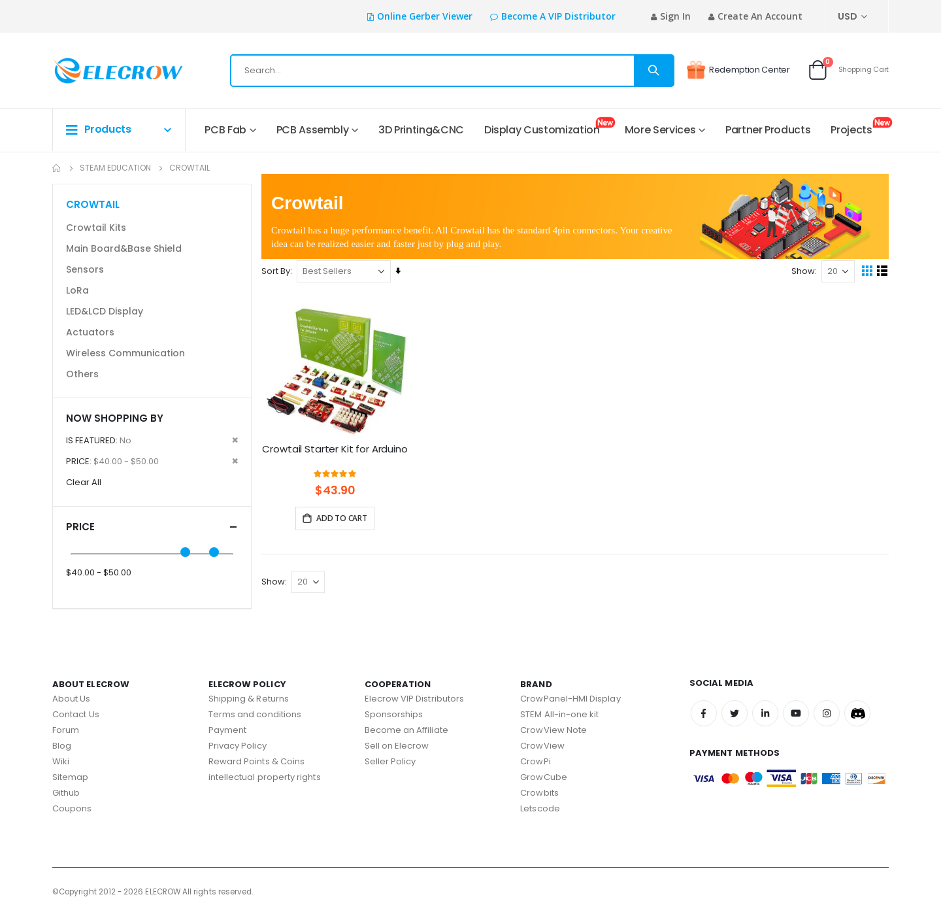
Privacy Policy (237, 745)
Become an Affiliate (406, 730)
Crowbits (539, 793)
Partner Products (767, 129)
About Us (71, 698)
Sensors (85, 269)
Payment (227, 730)
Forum (65, 730)
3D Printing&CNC (421, 129)
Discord (857, 713)
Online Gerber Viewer (424, 16)
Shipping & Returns (248, 698)
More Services (660, 129)
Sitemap (70, 777)
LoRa (77, 290)
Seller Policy (390, 761)
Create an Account (760, 16)
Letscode (540, 808)
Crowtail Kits (96, 227)
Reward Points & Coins (256, 761)
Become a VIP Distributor (558, 16)
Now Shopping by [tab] (114, 418)
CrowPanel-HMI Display (570, 698)
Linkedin (765, 713)
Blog (61, 745)
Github (66, 793)
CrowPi (535, 761)
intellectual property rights (264, 777)
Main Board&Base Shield (124, 248)
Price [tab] (152, 527)
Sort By (279, 274)
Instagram (827, 713)
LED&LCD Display (104, 311)
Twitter (734, 713)
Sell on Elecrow (397, 745)
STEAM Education (115, 168)
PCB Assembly (312, 129)
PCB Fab (225, 129)
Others (82, 374)
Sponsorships (394, 714)
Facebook (704, 713)
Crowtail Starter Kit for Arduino (337, 459)
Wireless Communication (125, 353)
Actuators (90, 332)
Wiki (60, 761)
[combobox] (452, 71)
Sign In (675, 16)
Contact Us (75, 714)
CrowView (542, 745)
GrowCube (543, 777)
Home (56, 168)
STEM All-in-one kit (559, 714)
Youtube (796, 713)
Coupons (71, 808)
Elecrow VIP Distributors (415, 698)
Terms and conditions (254, 714)
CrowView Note (553, 730)
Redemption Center (738, 70)
